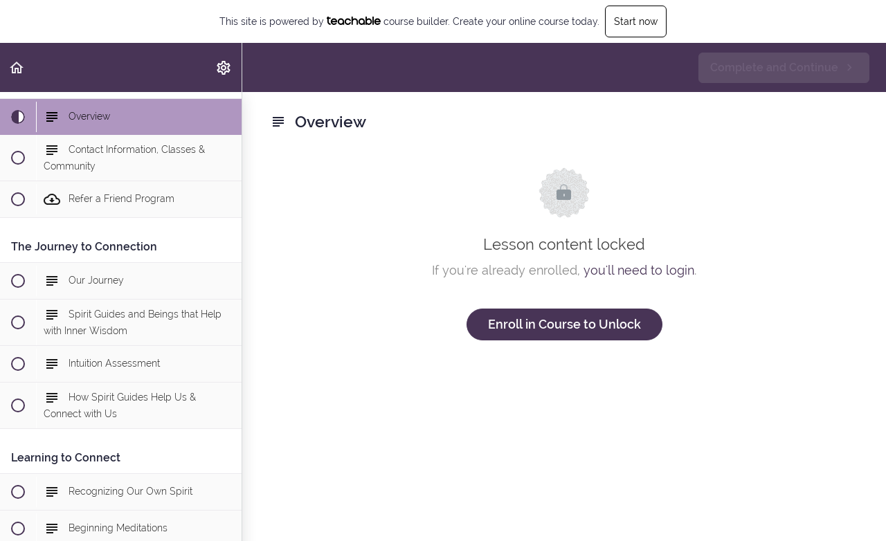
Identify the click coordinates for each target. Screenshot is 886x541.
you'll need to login (639, 270)
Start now (636, 21)
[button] (17, 67)
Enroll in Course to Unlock (564, 324)
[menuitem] (224, 67)
